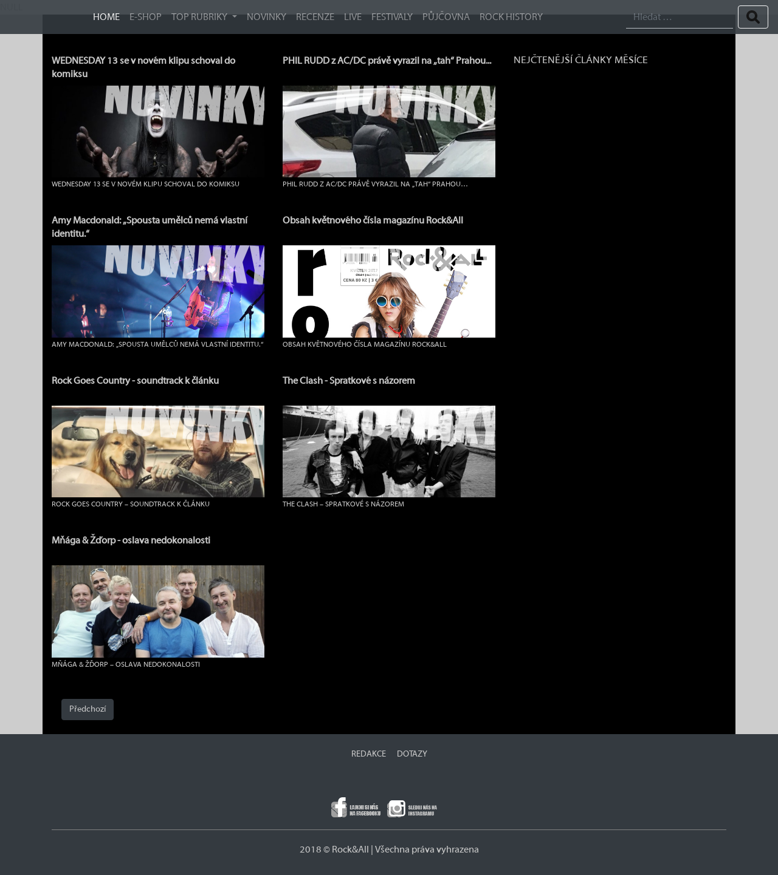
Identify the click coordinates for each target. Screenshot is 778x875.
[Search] (679, 17)
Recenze (315, 17)
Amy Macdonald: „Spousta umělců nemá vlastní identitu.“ (157, 344)
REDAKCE (368, 754)
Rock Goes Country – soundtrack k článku (131, 504)
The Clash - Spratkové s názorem (349, 380)
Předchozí (87, 709)
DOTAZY (412, 754)
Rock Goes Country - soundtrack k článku (135, 380)
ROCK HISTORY (511, 17)
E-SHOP (145, 17)
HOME (106, 17)
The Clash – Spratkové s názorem (343, 504)
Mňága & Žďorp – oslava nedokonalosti (126, 664)
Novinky (266, 17)
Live (353, 17)
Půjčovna (446, 17)
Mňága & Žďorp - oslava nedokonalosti (131, 540)
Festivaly (392, 17)
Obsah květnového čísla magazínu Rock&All (373, 220)
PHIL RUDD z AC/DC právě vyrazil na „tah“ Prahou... (387, 60)
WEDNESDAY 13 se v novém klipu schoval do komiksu (145, 184)
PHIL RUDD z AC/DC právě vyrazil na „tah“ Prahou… (375, 184)
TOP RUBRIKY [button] (200, 17)
